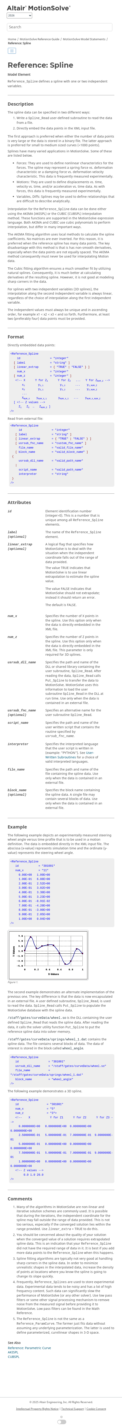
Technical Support (72, 1409)
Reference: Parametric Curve (29, 1379)
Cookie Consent (96, 1409)
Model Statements (84, 39)
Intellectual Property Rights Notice (37, 1409)
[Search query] (59, 27)
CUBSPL (13, 1388)
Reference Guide (39, 39)
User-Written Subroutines (69, 767)
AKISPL (13, 1383)
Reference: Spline (19, 43)
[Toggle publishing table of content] (12, 51)
